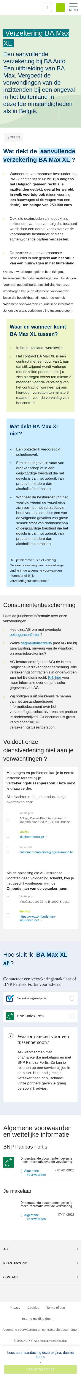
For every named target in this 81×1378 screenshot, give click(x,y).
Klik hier (54, 677)
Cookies (33, 1307)
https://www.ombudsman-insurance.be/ (37, 918)
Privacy (15, 1307)
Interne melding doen (37, 1318)
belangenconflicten (25, 635)
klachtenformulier (32, 837)
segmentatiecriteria (36, 643)
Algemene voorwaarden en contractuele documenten (41, 1329)
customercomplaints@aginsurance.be (46, 852)
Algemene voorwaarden (35, 1172)
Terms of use (55, 1307)
